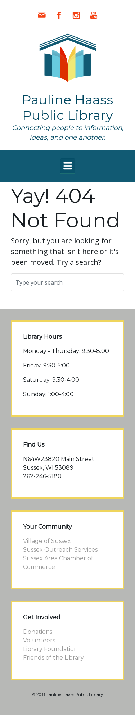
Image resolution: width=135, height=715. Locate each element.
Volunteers (39, 640)
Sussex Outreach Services (60, 549)
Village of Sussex (47, 541)
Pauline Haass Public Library (67, 107)
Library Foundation (50, 649)
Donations (37, 631)
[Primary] (67, 165)
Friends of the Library (53, 657)
